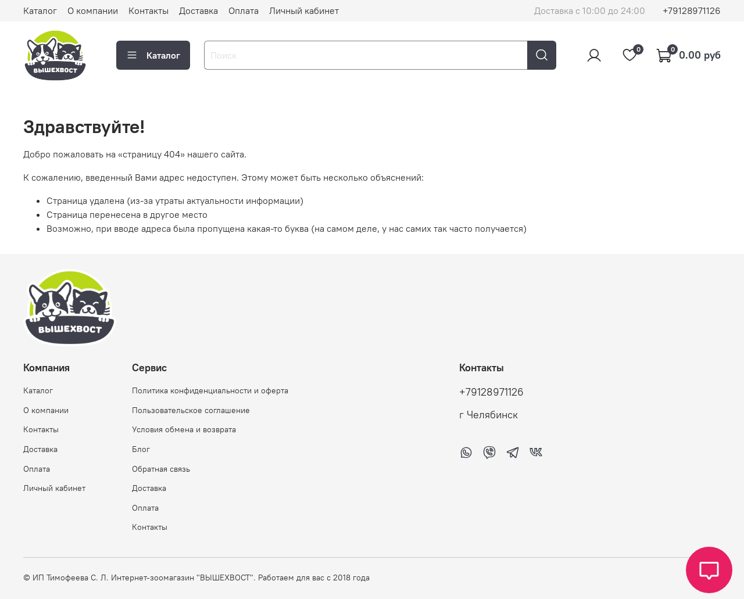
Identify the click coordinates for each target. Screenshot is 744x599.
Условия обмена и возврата (184, 429)
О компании (92, 10)
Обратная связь (161, 469)
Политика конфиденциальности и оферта (210, 390)
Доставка (198, 10)
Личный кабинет (304, 10)
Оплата (243, 10)
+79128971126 (692, 10)
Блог (141, 449)
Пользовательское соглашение (191, 410)
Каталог (40, 10)
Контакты (148, 10)
